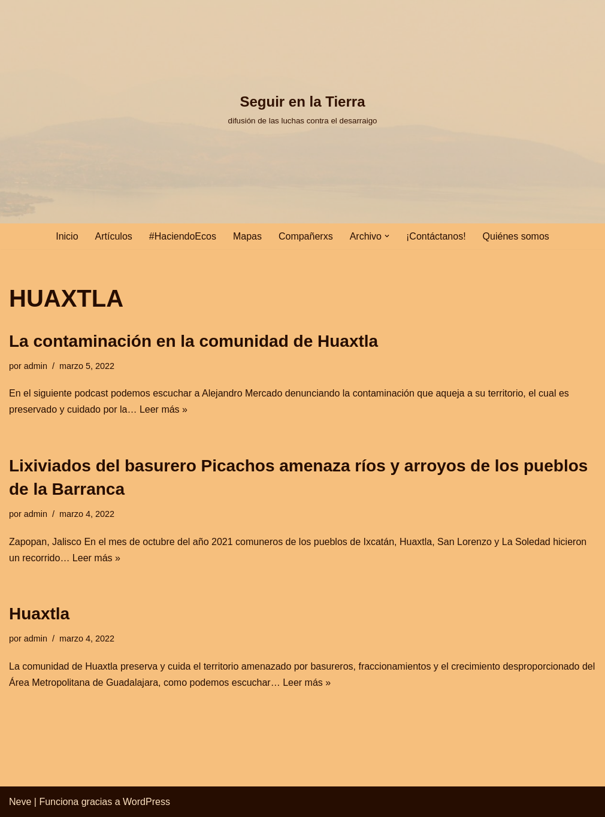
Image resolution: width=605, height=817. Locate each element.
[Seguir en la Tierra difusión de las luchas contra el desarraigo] (302, 109)
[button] (387, 236)
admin (35, 366)
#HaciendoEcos (182, 236)
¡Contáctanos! (436, 236)
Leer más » (163, 409)
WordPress (146, 802)
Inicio (67, 236)
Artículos (113, 236)
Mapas (247, 236)
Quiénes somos (516, 236)
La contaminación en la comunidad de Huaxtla (193, 341)
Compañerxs (306, 236)
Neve (20, 802)
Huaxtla (39, 613)
